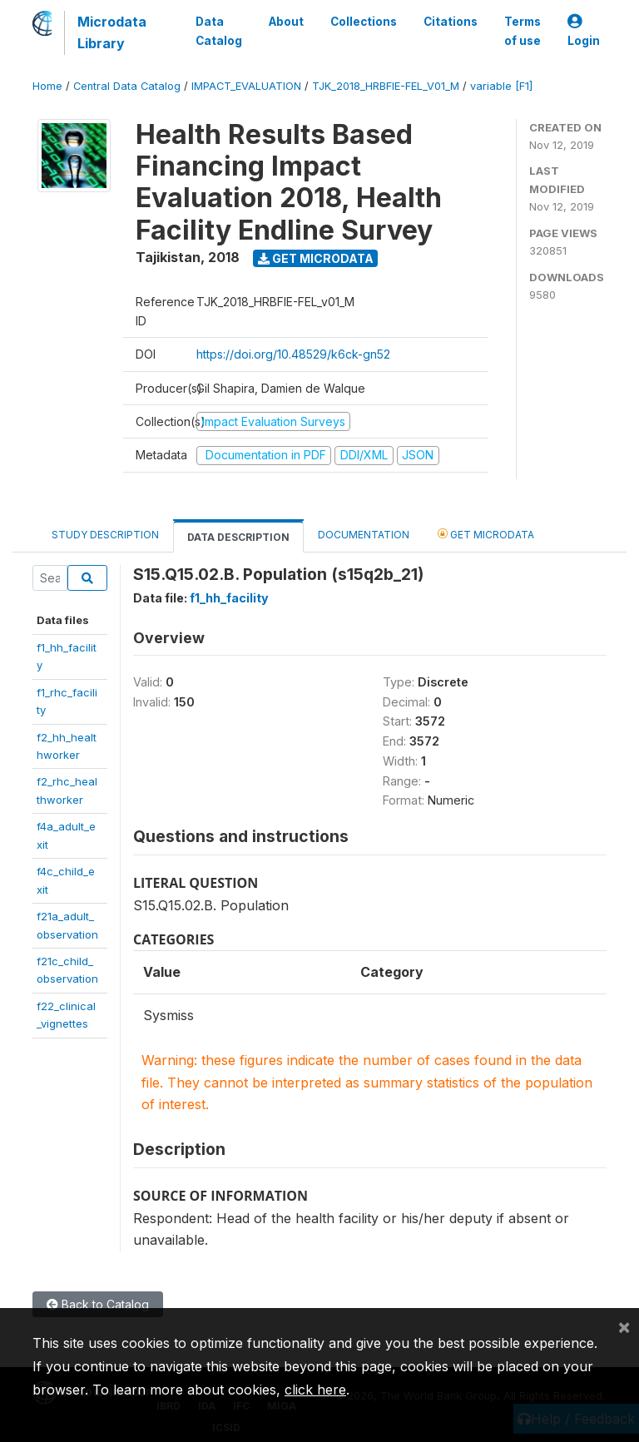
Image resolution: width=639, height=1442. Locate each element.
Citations (451, 21)
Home (47, 86)
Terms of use (522, 31)
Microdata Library (111, 32)
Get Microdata (316, 258)
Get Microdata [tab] (486, 534)
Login (583, 31)
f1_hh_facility (229, 598)
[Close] (624, 1326)
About (286, 21)
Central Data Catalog (127, 86)
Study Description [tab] (105, 534)
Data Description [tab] (238, 537)
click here (315, 1389)
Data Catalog (219, 31)
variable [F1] (501, 86)
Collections (363, 21)
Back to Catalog (98, 1304)
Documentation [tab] (363, 534)
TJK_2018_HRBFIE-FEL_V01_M (385, 86)
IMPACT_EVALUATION (246, 86)
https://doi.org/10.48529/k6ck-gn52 (293, 354)
